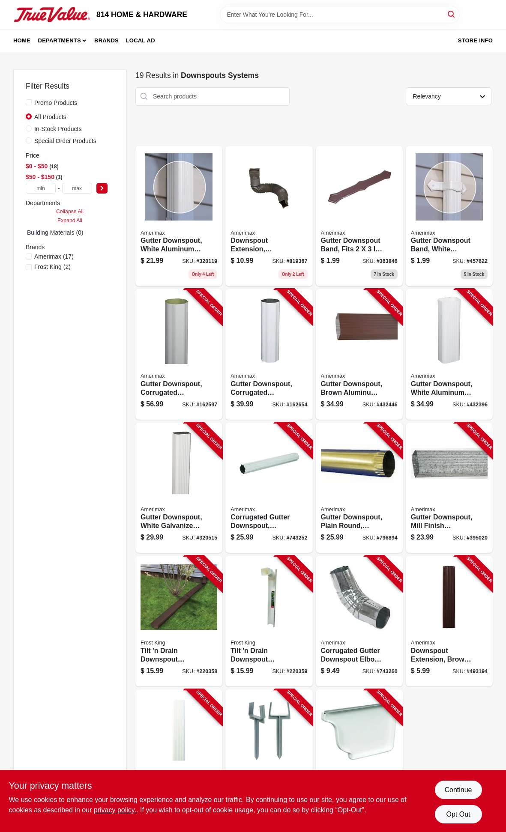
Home (21, 40)
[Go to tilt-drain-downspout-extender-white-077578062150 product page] (268, 621)
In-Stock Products (58, 129)
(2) (52, 266)
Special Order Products (65, 141)
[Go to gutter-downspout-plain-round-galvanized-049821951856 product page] (359, 488)
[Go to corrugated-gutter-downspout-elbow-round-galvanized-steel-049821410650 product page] (359, 621)
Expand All (69, 221)
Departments (59, 40)
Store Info (475, 40)
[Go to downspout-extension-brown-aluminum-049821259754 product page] (449, 621)
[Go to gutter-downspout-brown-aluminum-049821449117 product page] (359, 354)
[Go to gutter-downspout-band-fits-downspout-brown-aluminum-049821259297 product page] (359, 216)
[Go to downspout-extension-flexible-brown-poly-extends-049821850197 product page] (268, 216)
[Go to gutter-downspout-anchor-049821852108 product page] (268, 754)
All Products (50, 117)
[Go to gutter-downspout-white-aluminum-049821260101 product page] (178, 216)
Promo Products (55, 103)
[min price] (41, 188)
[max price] (77, 188)
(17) (54, 256)
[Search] (452, 14)
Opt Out (458, 814)
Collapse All (70, 212)
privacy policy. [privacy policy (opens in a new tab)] (115, 810)
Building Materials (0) (55, 232)
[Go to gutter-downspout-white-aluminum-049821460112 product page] (449, 354)
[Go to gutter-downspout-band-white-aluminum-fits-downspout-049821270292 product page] (449, 216)
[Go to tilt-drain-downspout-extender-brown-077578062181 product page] (178, 621)
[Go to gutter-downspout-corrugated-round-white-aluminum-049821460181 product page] (178, 354)
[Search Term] (340, 14)
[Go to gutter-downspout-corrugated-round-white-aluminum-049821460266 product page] (268, 354)
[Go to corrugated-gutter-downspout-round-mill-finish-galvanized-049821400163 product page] (268, 488)
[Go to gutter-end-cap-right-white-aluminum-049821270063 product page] (359, 754)
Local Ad (140, 40)
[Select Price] (102, 188)
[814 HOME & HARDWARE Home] (51, 14)
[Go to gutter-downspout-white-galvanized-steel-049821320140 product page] (178, 488)
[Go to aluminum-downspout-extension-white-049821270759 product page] (178, 754)
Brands (106, 40)
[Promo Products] (29, 102)
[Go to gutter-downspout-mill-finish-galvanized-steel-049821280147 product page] (449, 488)
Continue (458, 789)
